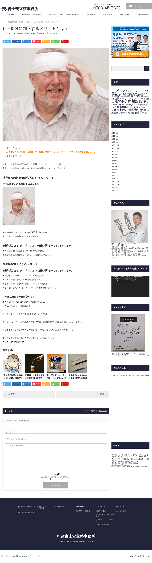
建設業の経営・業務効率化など (25, 33)
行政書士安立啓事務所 (19, 9)
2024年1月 (115, 133)
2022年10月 (115, 148)
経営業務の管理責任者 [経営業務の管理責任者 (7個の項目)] (128, 109)
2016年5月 (115, 187)
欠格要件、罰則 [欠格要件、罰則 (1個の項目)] (124, 105)
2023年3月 (115, 136)
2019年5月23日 (142, 466)
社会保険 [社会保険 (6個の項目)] (132, 107)
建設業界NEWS (101, 511)
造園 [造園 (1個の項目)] (146, 113)
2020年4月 (115, 166)
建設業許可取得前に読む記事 (27, 507)
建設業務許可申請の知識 (31, 14)
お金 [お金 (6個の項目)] (117, 90)
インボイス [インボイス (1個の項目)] (136, 91)
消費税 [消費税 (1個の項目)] (141, 105)
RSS (6, 556)
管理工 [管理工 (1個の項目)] (144, 107)
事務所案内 (107, 14)
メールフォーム (141, 6)
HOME (11, 14)
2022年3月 (115, 157)
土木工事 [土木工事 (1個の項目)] (142, 94)
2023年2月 (115, 139)
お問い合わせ (143, 14)
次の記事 (100, 394)
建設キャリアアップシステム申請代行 (64, 14)
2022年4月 (115, 154)
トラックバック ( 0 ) (88, 411)
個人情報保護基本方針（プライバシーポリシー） (29, 556)
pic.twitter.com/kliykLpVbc (120, 465)
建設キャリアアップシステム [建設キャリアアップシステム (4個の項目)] (130, 98)
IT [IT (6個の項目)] (112, 90)
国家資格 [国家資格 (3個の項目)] (134, 94)
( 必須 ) (9, 432)
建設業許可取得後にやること (27, 513)
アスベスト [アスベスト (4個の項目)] (127, 90)
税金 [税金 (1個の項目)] (140, 107)
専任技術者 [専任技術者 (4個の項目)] (137, 96)
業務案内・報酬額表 (83, 511)
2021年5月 (115, 160)
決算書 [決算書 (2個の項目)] (136, 105)
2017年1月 (115, 178)
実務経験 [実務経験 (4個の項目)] (126, 96)
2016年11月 (115, 184)
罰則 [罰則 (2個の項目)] (145, 110)
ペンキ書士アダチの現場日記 (105, 520)
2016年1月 (115, 190)
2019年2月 (115, 172)
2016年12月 (115, 181)
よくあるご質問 (120, 511)
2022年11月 (115, 145)
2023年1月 (115, 142)
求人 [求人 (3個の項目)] (131, 104)
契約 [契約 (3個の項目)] (118, 96)
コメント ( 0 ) (103, 411)
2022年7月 (115, 151)
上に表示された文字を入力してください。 (55, 477)
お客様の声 (90, 14)
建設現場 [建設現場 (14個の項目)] (139, 102)
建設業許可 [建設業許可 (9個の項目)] (123, 102)
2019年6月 (115, 169)
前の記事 (11, 394)
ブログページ (124, 14)
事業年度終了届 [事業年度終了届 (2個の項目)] (123, 94)
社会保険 (42, 33)
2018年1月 (115, 175)
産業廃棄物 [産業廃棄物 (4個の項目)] (121, 107)
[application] (130, 286)
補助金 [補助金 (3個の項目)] (131, 112)
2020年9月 (115, 163)
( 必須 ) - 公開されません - (16, 439)
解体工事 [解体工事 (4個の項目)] (139, 112)
